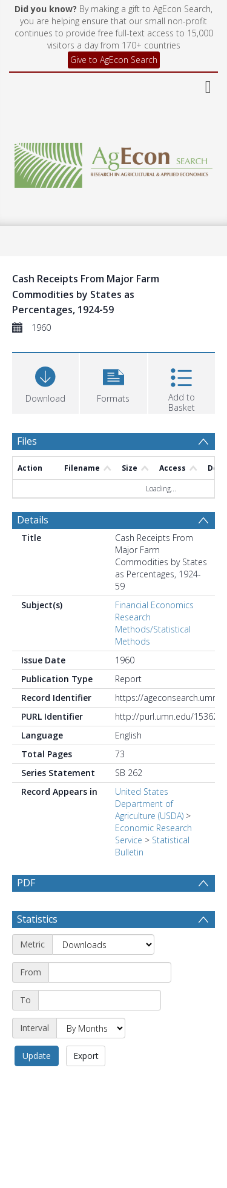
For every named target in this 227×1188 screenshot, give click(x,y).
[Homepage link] (114, 162)
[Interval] (90, 1028)
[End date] (99, 1000)
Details (32, 519)
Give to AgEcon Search (113, 59)
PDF (26, 882)
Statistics (37, 919)
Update (36, 1055)
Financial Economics (154, 605)
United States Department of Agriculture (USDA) (149, 803)
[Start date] (109, 972)
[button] (113, 382)
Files (27, 441)
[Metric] (103, 944)
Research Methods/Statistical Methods (153, 629)
